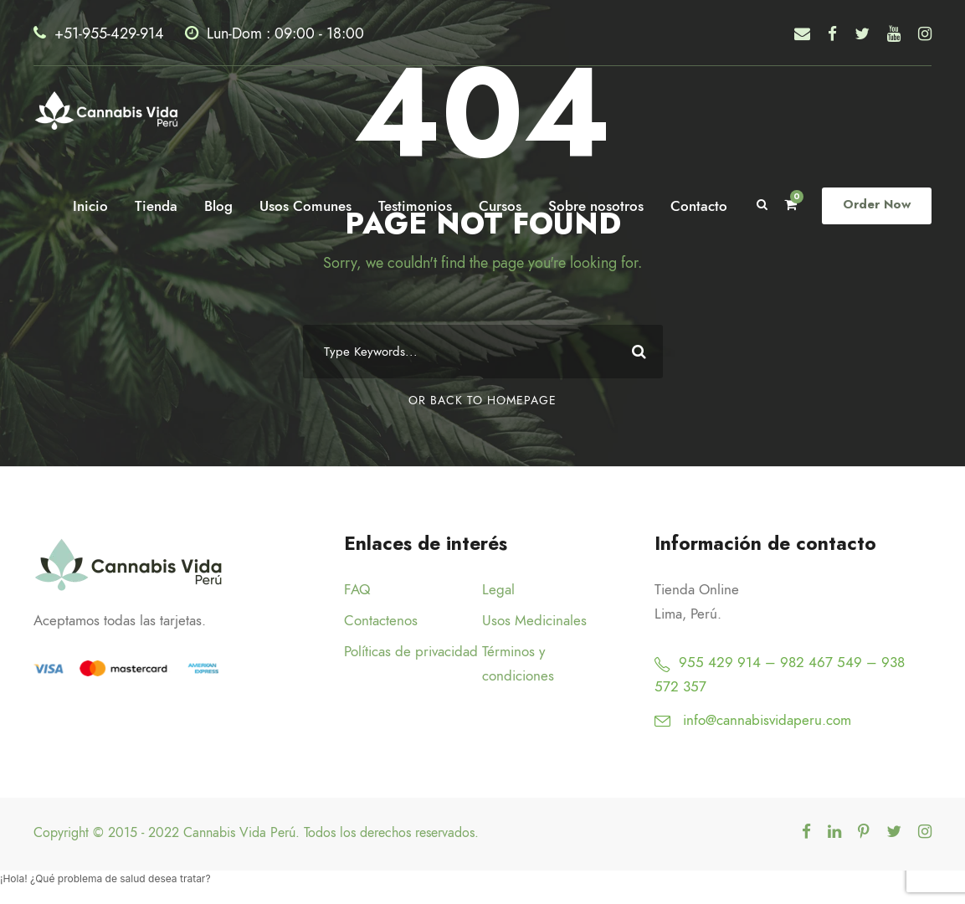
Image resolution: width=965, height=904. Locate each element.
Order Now (878, 205)
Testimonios (418, 206)
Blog (222, 206)
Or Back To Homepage (482, 400)
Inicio (93, 206)
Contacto (702, 206)
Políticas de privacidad (411, 651)
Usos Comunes (309, 206)
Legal (498, 589)
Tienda (159, 206)
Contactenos (381, 620)
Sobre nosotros (599, 206)
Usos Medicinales (534, 620)
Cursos (503, 206)
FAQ (357, 589)
